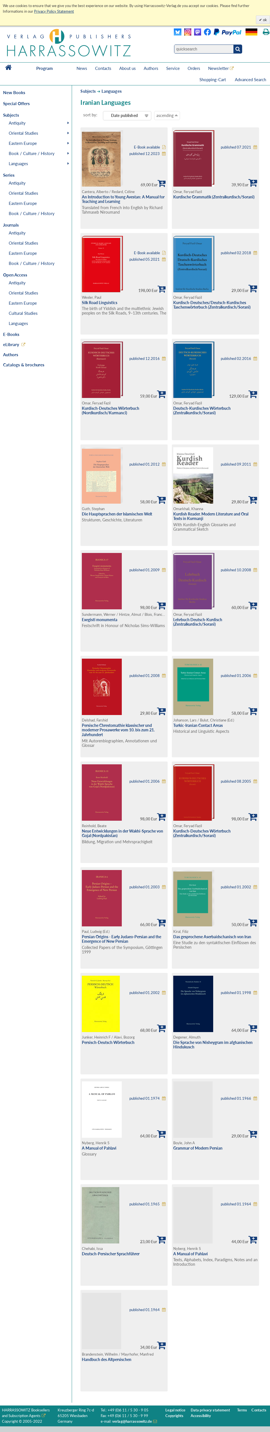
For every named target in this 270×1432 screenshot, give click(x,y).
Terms (242, 1410)
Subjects (88, 91)
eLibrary (11, 344)
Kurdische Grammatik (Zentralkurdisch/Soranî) (214, 196)
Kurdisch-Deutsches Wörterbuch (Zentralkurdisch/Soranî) (202, 833)
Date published (124, 115)
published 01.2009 (144, 570)
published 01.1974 (144, 1098)
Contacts (103, 68)
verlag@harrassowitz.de (132, 1421)
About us (127, 68)
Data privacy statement (210, 1410)
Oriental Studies (23, 133)
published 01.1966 (236, 1098)
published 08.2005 (236, 781)
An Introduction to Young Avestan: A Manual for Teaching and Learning (123, 199)
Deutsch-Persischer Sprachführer (111, 1253)
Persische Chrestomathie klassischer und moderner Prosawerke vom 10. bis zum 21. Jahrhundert (118, 730)
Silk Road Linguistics (99, 302)
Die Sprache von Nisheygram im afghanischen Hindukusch (213, 1045)
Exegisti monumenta (99, 619)
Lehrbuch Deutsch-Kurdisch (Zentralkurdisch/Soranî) (197, 622)
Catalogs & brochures (23, 364)
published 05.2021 (144, 259)
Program (44, 68)
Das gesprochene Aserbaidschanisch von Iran (212, 936)
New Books (14, 92)
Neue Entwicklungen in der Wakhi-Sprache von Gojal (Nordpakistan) (122, 833)
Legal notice (175, 1410)
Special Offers (16, 103)
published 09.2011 (236, 464)
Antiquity (17, 122)
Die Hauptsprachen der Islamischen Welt (117, 514)
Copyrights (174, 1416)
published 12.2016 (144, 359)
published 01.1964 (236, 1204)
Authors (151, 68)
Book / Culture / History (32, 153)
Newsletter (218, 68)
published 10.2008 (236, 570)
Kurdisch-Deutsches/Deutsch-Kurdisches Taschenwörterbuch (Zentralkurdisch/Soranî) (212, 305)
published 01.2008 (144, 676)
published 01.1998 (236, 993)
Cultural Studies (23, 313)
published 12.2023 (144, 154)
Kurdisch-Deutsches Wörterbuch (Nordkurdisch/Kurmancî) (110, 410)
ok (264, 19)
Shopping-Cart (213, 79)
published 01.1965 (144, 1204)
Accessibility (201, 1416)
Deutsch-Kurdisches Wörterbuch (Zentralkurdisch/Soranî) (202, 410)
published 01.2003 (144, 887)
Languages (18, 163)
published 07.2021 (236, 147)
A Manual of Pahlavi (99, 1148)
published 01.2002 (236, 887)
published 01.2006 (236, 676)
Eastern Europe (23, 143)
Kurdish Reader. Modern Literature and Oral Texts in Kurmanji (210, 516)
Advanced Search (250, 79)
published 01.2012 (144, 464)
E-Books (11, 334)
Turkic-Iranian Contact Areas (198, 725)
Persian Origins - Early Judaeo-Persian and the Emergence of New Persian (121, 939)
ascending (167, 115)
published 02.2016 (236, 359)
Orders (194, 68)
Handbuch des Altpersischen (106, 1359)
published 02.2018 (236, 253)
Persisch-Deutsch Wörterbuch (108, 1042)
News (81, 68)
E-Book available (147, 147)
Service (173, 68)
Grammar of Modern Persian (197, 1148)
